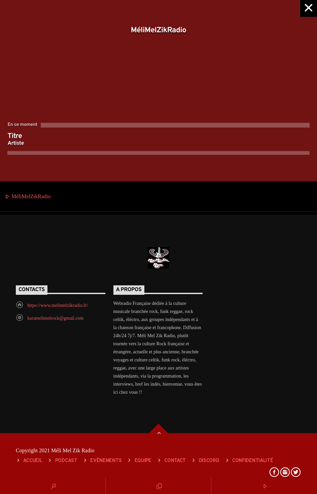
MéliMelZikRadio (27, 196)
